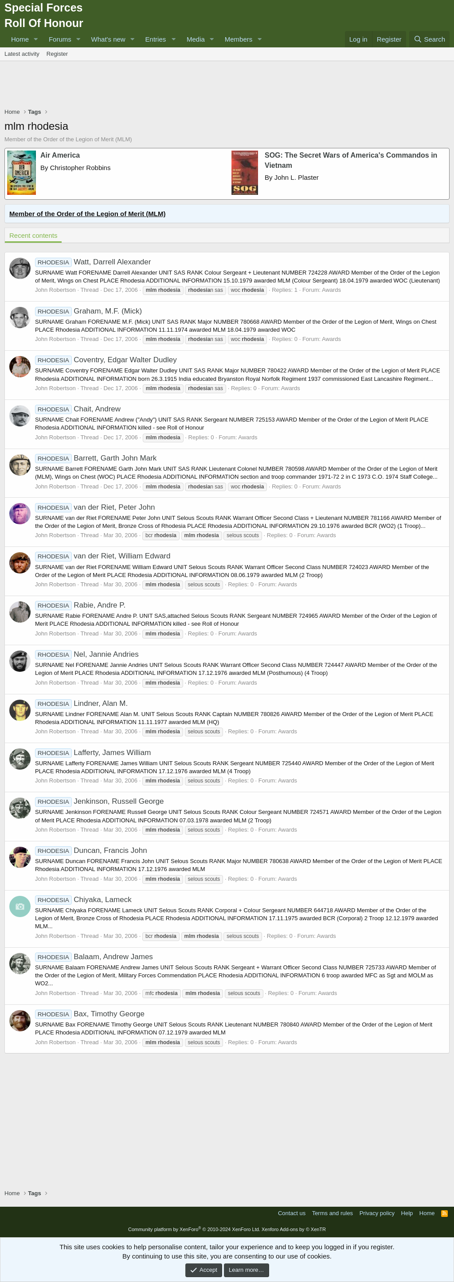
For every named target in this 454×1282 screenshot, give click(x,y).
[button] (36, 39)
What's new (108, 39)
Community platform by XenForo (194, 1229)
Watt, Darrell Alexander (93, 262)
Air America (60, 155)
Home (20, 39)
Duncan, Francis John (91, 850)
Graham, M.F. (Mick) (88, 311)
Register (57, 53)
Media (196, 39)
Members (239, 39)
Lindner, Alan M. (81, 703)
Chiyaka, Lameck (83, 899)
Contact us (291, 1213)
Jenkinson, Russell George (99, 801)
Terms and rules (332, 1213)
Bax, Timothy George (90, 1014)
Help (407, 1213)
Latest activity (21, 53)
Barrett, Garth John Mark (96, 458)
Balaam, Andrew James (94, 957)
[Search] (429, 39)
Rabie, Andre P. (80, 605)
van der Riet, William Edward (103, 556)
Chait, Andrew (78, 409)
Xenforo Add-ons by (294, 1229)
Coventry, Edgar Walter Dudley (106, 360)
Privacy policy (377, 1213)
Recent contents (33, 235)
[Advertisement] (227, 85)
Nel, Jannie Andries (87, 654)
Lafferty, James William (93, 752)
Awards (331, 290)
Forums (60, 39)
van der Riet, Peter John (95, 507)
